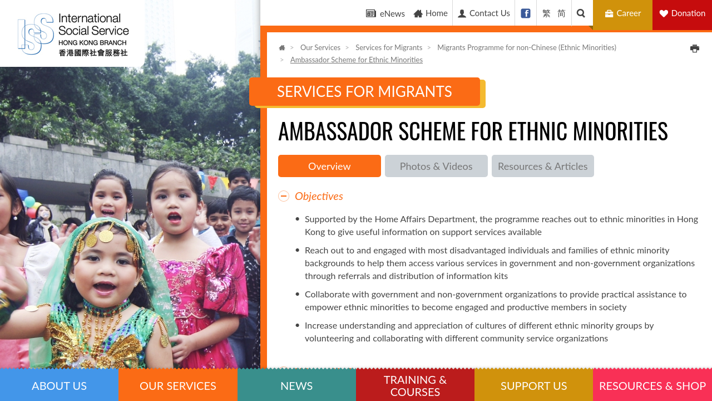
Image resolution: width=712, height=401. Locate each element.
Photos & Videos (436, 166)
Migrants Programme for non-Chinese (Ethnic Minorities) (526, 47)
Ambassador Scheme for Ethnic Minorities (356, 59)
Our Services (320, 47)
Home (430, 13)
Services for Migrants (388, 47)
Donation (688, 13)
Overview (329, 166)
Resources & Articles (543, 166)
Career (624, 13)
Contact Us (483, 13)
